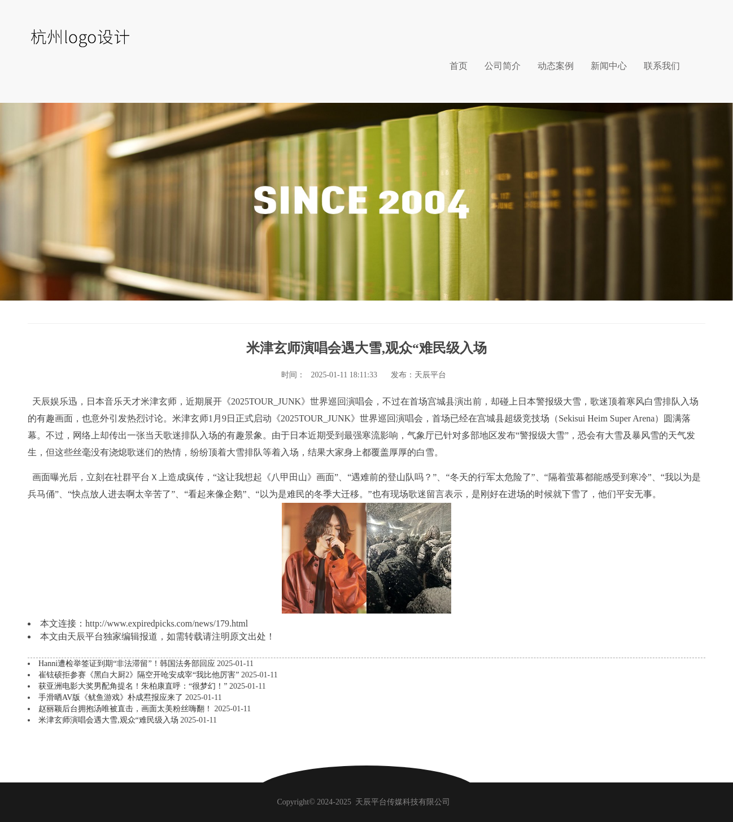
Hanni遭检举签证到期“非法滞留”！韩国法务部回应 (127, 663)
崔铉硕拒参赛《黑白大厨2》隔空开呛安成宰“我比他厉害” (139, 675)
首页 (459, 66)
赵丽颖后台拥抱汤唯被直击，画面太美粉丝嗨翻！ (126, 708)
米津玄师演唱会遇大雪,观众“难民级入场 (109, 720)
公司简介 (503, 66)
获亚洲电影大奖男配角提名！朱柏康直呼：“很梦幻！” (133, 686)
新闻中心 (609, 66)
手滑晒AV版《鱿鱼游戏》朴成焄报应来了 (111, 697)
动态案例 (556, 66)
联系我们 (662, 66)
